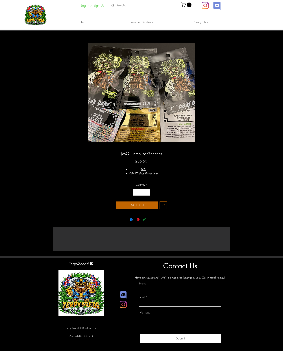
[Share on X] (152, 220)
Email (142, 297)
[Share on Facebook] (131, 220)
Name (142, 283)
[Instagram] (205, 5)
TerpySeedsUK (81, 263)
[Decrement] (136, 192)
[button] (187, 5)
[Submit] (180, 338)
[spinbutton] (142, 192)
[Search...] (141, 5)
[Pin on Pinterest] (138, 220)
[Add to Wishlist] (163, 205)
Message (145, 312)
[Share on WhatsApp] (145, 220)
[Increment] (147, 192)
